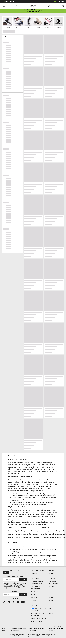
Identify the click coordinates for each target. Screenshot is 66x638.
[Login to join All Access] (33, 10)
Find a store (14, 592)
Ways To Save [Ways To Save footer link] (52, 581)
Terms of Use (17, 585)
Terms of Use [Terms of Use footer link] (34, 610)
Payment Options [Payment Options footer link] (35, 589)
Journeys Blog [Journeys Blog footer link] (53, 578)
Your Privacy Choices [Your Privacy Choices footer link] (38, 608)
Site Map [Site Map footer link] (33, 594)
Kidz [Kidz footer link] (50, 608)
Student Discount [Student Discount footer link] (53, 583)
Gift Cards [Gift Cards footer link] (51, 586)
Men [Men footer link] (50, 605)
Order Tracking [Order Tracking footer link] (35, 578)
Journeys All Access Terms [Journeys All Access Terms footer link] (38, 618)
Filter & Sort (12, 36)
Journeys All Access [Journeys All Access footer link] (54, 576)
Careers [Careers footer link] (33, 600)
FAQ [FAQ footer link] (32, 576)
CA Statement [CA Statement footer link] (35, 616)
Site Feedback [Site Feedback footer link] (35, 591)
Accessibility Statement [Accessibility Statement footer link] (37, 613)
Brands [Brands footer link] (51, 600)
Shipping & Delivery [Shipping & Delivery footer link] (36, 583)
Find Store (23, 594)
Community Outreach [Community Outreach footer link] (37, 603)
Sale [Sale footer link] (50, 610)
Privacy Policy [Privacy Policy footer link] (35, 605)
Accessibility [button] (59, 1)
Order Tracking (8, 1)
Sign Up (6, 573)
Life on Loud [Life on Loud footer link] (52, 573)
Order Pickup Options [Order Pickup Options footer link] (37, 586)
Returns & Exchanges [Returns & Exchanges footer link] (37, 581)
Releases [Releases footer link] (51, 613)
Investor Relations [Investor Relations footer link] (36, 621)
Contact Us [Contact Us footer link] (34, 573)
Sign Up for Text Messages (15, 576)
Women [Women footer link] (51, 603)
